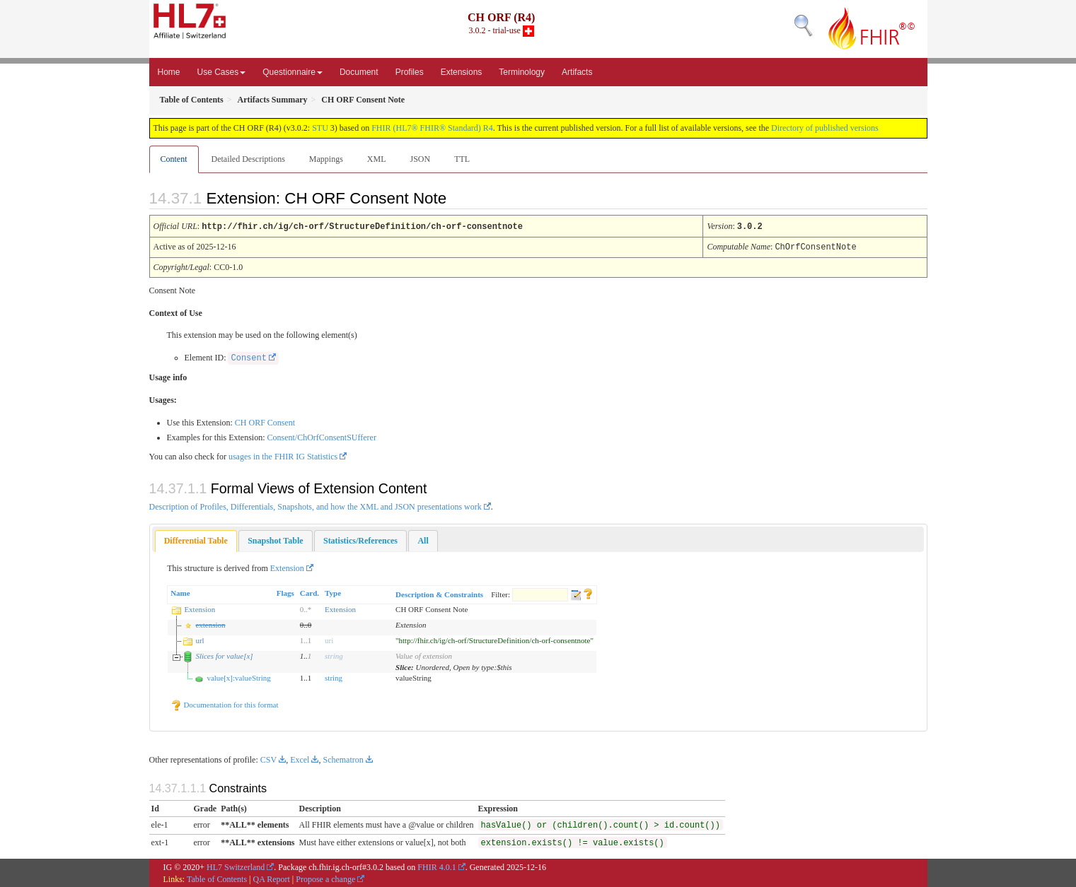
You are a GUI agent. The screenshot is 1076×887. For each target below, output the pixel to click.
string (334, 654)
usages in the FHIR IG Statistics (282, 455)
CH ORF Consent (265, 421)
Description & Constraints (439, 593)
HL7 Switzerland (236, 866)
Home (169, 72)
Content (174, 159)
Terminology (522, 72)
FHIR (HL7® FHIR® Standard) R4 (432, 128)
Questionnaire (292, 72)
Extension (287, 567)
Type (333, 591)
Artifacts (577, 72)
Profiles (409, 72)
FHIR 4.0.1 (436, 866)
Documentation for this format (224, 703)
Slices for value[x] (224, 654)
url (199, 639)
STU (320, 128)
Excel (299, 758)
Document (359, 72)
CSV (268, 758)
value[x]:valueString (238, 676)
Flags (285, 591)
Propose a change (325, 878)
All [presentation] (422, 539)
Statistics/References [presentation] (360, 539)
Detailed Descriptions (248, 159)
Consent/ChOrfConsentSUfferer (321, 436)
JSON (420, 159)
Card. (309, 591)
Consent (248, 357)
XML (376, 159)
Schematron (343, 758)
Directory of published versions (825, 128)
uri (329, 639)
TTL (462, 159)
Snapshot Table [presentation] (275, 539)
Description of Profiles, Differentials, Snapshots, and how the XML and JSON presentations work (315, 505)
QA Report (271, 878)
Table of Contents (217, 878)
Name (180, 591)
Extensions (461, 72)
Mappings (326, 159)
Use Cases (221, 72)
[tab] (196, 540)
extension (210, 623)
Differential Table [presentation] (196, 539)
